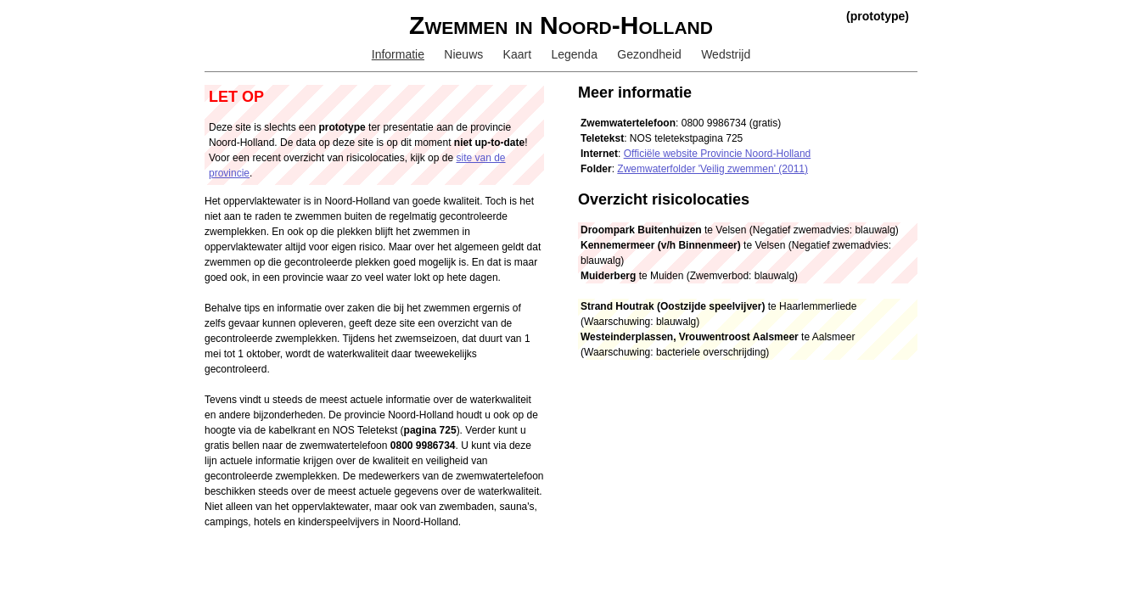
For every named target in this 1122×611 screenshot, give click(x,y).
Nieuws (463, 54)
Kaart (517, 54)
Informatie (398, 54)
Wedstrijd (725, 54)
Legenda (574, 54)
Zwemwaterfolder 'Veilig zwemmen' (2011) (712, 169)
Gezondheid (649, 54)
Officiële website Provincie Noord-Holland (717, 154)
